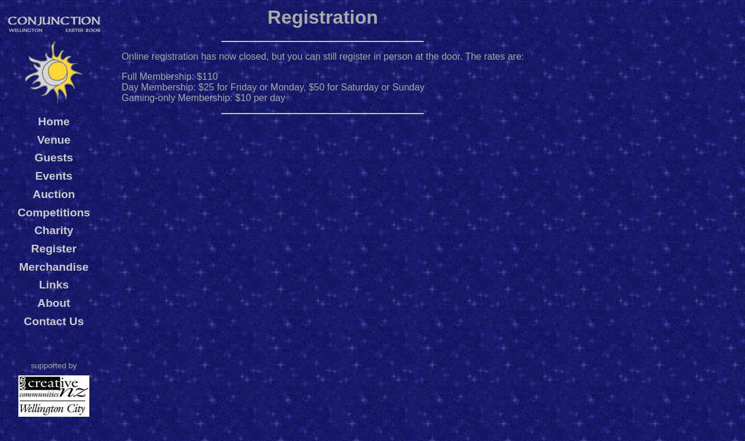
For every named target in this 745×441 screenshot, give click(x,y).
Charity (53, 230)
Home (53, 121)
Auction (54, 194)
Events (54, 176)
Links (54, 284)
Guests (53, 157)
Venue (54, 140)
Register (54, 248)
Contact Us (53, 321)
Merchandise (53, 267)
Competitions (54, 212)
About (53, 303)
